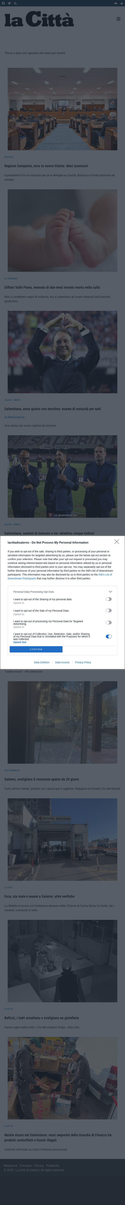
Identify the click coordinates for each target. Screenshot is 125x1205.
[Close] (117, 542)
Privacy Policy (83, 662)
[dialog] (62, 602)
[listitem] (62, 592)
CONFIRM (36, 649)
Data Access (62, 662)
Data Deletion (42, 662)
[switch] (109, 599)
